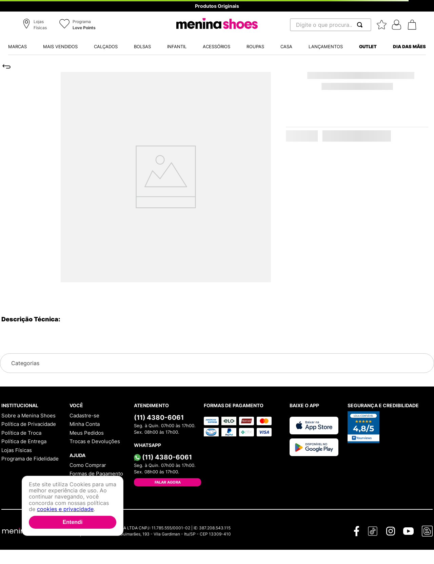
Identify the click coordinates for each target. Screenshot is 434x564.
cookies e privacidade (65, 509)
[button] (35, 25)
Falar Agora (168, 482)
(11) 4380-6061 (159, 417)
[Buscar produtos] (361, 25)
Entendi (73, 522)
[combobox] (330, 24)
